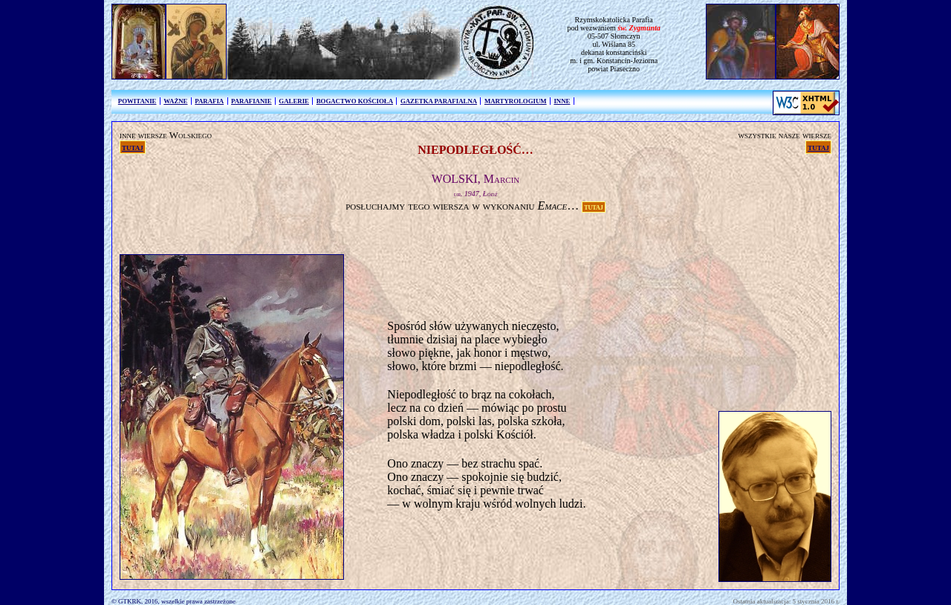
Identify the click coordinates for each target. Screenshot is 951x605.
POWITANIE (137, 101)
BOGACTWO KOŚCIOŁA (355, 101)
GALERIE (294, 101)
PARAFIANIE (251, 101)
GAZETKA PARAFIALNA (438, 101)
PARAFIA (209, 101)
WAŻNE (175, 101)
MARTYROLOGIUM (515, 101)
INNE (562, 101)
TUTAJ (593, 206)
